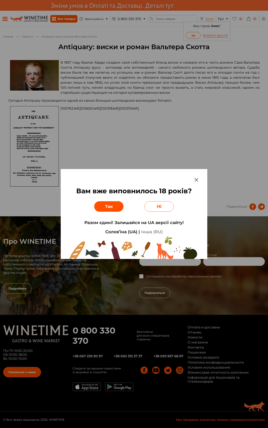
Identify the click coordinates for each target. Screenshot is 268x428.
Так (109, 206)
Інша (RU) (152, 231)
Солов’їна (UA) (121, 231)
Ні (159, 206)
